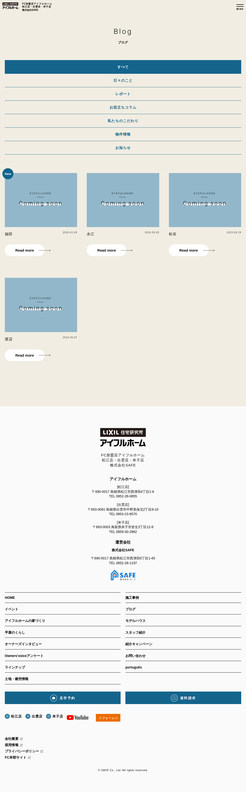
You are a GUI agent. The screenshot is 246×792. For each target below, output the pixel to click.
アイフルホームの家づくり (25, 621)
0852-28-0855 (126, 496)
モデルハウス (135, 621)
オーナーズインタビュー (23, 644)
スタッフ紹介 (135, 632)
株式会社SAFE (123, 550)
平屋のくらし (15, 632)
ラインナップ (15, 667)
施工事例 (132, 598)
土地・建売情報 (16, 679)
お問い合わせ (135, 656)
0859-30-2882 (126, 532)
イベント (11, 609)
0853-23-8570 (126, 514)
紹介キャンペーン (138, 644)
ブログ (130, 609)
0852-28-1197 (126, 563)
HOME (10, 598)
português (133, 667)
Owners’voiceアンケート (24, 656)
